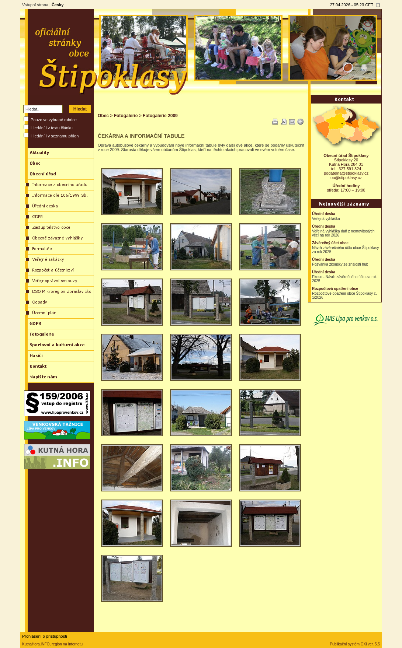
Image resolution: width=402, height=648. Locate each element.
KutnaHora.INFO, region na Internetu (52, 644)
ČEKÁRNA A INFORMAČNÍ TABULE (141, 136)
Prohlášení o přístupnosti (44, 636)
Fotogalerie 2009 (160, 115)
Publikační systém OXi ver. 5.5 (355, 644)
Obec (103, 115)
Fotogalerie (126, 115)
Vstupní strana (35, 5)
